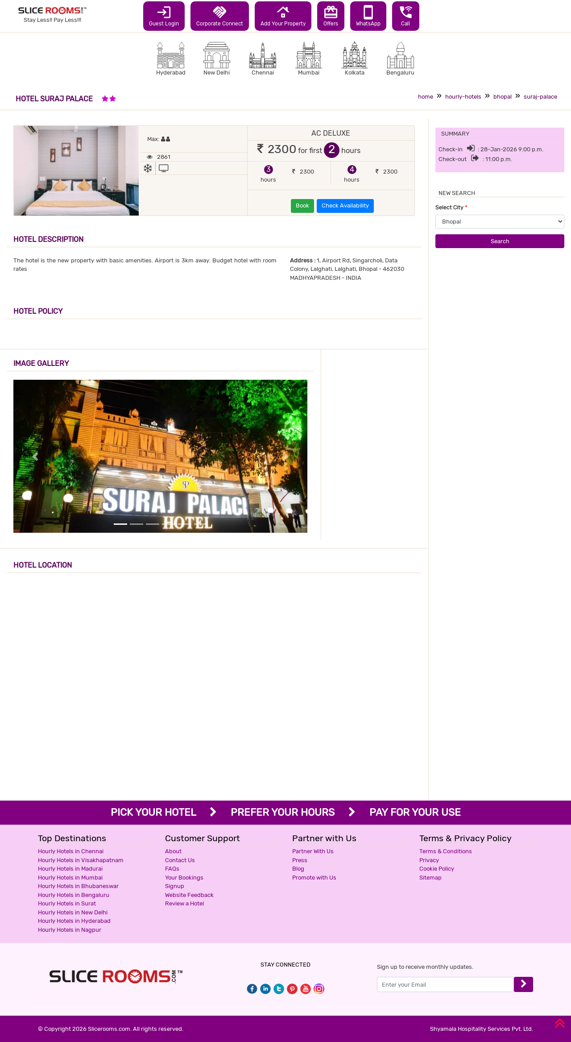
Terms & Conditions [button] (445, 851)
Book (302, 205)
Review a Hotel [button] (184, 903)
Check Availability (345, 205)
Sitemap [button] (430, 877)
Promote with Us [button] (314, 877)
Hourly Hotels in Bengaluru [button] (73, 895)
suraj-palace (540, 96)
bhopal (502, 96)
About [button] (173, 851)
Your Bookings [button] (184, 877)
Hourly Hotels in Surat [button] (67, 903)
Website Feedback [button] (189, 895)
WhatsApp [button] (368, 15)
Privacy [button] (429, 860)
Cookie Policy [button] (436, 868)
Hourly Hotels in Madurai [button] (70, 868)
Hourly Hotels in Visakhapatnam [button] (81, 860)
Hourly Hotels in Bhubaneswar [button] (78, 886)
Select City (451, 207)
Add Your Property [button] (283, 15)
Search (500, 241)
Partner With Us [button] (313, 851)
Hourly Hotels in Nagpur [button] (69, 929)
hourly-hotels (463, 96)
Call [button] (406, 15)
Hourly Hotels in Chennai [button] (70, 851)
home (425, 96)
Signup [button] (174, 886)
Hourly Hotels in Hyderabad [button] (74, 920)
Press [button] (299, 860)
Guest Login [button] (164, 15)
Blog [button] (298, 868)
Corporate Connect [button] (219, 15)
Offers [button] (331, 15)
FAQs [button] (172, 868)
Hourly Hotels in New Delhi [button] (73, 912)
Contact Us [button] (180, 860)
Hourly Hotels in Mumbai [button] (70, 877)
